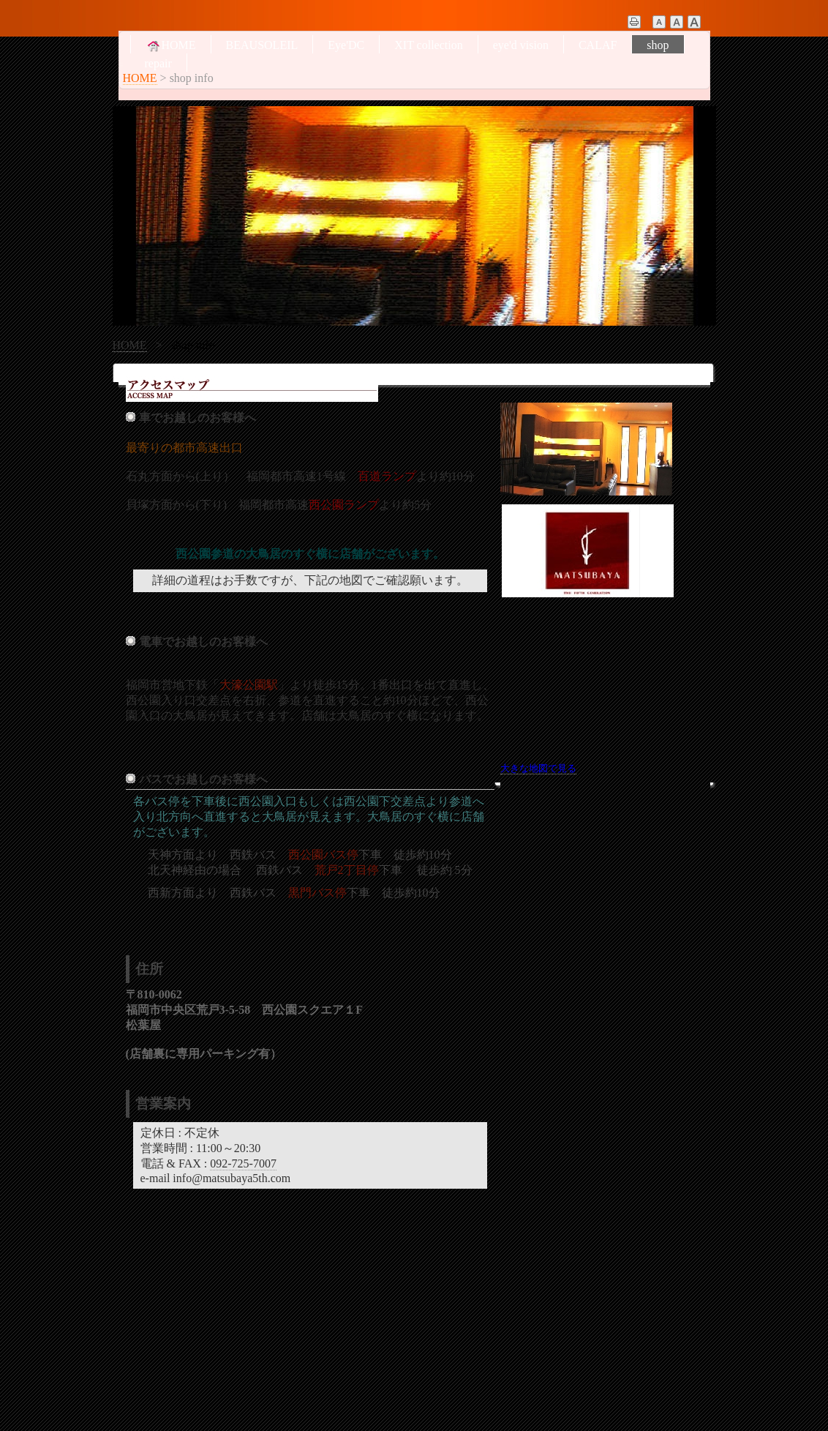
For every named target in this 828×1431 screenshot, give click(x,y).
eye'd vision (521, 45)
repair (158, 63)
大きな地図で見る (538, 768)
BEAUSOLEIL (262, 45)
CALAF (598, 45)
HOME (171, 45)
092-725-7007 (243, 1163)
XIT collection (428, 45)
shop (658, 45)
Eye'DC (346, 45)
